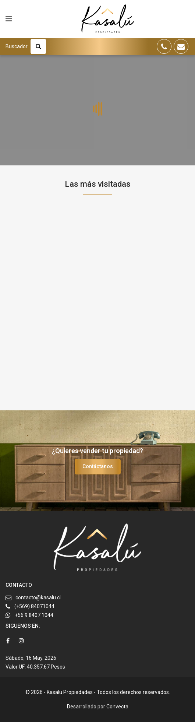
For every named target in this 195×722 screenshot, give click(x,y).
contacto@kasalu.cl (38, 597)
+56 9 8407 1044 (34, 615)
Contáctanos (97, 466)
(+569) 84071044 (34, 606)
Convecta (117, 706)
